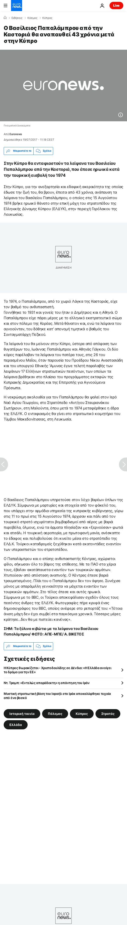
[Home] (5, 17)
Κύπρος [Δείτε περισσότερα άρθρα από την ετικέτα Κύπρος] (82, 713)
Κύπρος (47, 18)
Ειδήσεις (17, 18)
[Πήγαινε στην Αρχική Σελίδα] (16, 5)
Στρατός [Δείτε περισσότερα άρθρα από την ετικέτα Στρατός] (108, 713)
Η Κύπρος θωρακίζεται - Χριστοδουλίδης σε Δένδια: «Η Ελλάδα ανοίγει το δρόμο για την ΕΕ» (57, 670)
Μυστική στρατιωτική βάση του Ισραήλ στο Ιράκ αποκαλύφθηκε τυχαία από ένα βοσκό (57, 696)
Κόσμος (32, 18)
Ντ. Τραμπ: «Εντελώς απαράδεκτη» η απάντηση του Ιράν (47, 683)
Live (116, 5)
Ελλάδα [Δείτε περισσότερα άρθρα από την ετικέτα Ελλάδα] (15, 724)
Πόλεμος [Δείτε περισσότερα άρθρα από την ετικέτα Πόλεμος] (55, 713)
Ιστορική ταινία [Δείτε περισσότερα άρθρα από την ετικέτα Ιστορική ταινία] (22, 713)
